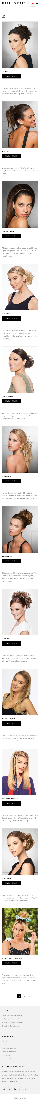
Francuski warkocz (8, 231)
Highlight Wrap (7, 556)
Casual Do (5, 71)
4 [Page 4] (24, 996)
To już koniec (6, 314)
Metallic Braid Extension (10, 798)
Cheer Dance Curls (8, 639)
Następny (29, 996)
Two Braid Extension (8, 718)
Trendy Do (5, 151)
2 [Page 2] (14, 996)
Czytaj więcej (11, 76)
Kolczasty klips (6, 476)
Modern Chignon (7, 878)
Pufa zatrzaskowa (7, 396)
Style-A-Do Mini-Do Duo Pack (12, 958)
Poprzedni (4, 996)
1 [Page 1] (8, 996)
